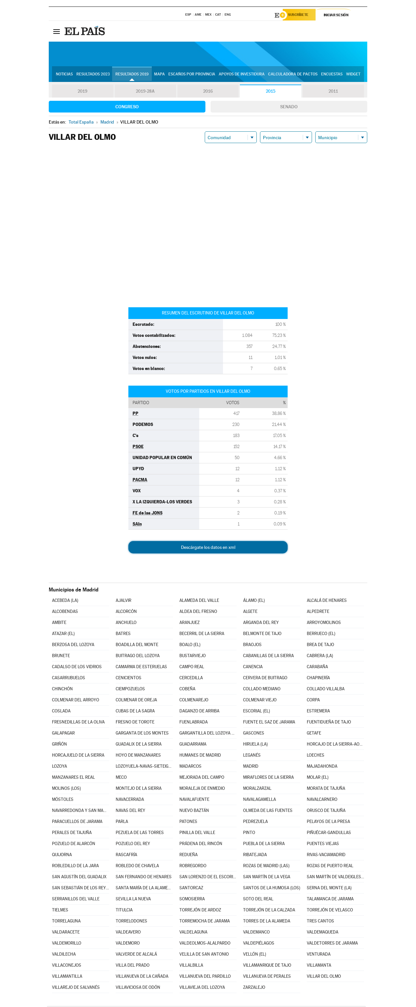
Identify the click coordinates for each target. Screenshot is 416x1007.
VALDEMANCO (256, 933)
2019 (82, 92)
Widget (353, 75)
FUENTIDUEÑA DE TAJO (329, 723)
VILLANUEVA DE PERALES (267, 977)
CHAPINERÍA (318, 678)
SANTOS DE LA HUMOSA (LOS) (271, 888)
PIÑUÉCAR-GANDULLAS (329, 833)
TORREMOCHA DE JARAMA (204, 922)
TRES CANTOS (320, 922)
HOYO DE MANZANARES (138, 756)
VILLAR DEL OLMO (324, 977)
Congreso (127, 107)
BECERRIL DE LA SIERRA (201, 634)
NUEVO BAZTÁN (194, 811)
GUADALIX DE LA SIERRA (139, 745)
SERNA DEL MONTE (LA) (329, 888)
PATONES (188, 822)
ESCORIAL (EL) (256, 711)
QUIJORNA (62, 855)
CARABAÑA (317, 667)
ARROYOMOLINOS (324, 623)
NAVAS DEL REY (130, 811)
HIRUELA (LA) (255, 745)
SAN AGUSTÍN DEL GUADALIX (79, 877)
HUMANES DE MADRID (200, 756)
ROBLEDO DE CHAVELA (137, 866)
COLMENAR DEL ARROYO (75, 700)
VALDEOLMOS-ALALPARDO (204, 944)
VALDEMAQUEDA (322, 933)
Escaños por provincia (191, 75)
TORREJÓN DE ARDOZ (200, 910)
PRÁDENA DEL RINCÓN (200, 844)
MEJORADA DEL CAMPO (201, 778)
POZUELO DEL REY (133, 844)
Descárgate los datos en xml (208, 548)
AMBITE (59, 623)
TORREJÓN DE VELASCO (330, 910)
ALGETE (250, 612)
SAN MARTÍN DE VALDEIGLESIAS (335, 877)
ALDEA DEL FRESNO (198, 612)
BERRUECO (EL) (321, 634)
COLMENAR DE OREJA (136, 700)
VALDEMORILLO (66, 944)
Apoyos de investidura (242, 75)
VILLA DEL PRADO (133, 966)
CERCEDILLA (191, 678)
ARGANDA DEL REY (261, 623)
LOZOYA (59, 767)
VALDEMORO (128, 944)
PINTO (249, 833)
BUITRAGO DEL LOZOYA (138, 656)
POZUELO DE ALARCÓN (73, 844)
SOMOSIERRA (192, 899)
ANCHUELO (126, 623)
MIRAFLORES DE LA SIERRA (268, 778)
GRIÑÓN (59, 745)
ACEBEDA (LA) (65, 601)
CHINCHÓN (62, 689)
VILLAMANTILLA (67, 977)
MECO (121, 778)
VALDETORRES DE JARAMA (332, 944)
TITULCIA (124, 910)
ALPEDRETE (318, 612)
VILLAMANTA (319, 966)
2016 (208, 92)
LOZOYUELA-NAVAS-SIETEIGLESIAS (144, 767)
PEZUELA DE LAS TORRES (140, 833)
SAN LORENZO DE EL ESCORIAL (208, 877)
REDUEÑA (188, 855)
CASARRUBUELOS (68, 678)
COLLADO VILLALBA (325, 689)
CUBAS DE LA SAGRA (135, 711)
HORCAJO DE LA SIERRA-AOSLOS (335, 745)
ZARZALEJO (254, 988)
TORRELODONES (131, 922)
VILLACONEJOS (66, 966)
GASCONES (253, 734)
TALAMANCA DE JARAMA (330, 899)
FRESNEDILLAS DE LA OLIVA (78, 723)
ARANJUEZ (189, 623)
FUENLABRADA (193, 723)
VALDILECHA (64, 955)
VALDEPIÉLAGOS (258, 944)
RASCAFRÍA (126, 855)
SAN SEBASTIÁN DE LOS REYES (80, 888)
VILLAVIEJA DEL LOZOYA (202, 988)
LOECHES (315, 756)
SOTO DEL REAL (258, 899)
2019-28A (145, 92)
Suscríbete (301, 15)
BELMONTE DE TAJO (262, 634)
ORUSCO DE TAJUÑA (326, 811)
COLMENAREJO (193, 700)
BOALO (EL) (190, 645)
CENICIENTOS (128, 678)
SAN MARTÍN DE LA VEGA (266, 877)
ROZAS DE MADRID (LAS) (266, 866)
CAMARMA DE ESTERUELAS (141, 667)
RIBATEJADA (255, 855)
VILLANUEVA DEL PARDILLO (205, 977)
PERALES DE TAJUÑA (72, 833)
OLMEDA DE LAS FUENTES (267, 811)
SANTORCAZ (191, 888)
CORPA (313, 700)
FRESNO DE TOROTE (135, 723)
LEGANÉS (252, 756)
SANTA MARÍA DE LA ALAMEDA (144, 888)
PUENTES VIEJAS (323, 844)
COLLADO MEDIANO (261, 689)
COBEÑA (187, 689)
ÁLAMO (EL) (254, 601)
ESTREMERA (318, 711)
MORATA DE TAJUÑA (326, 789)
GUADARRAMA (192, 745)
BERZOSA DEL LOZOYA (73, 645)
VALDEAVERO (128, 933)
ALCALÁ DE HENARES (327, 601)
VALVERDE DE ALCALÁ (136, 955)
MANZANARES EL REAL (73, 778)
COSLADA (61, 711)
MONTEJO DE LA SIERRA (139, 789)
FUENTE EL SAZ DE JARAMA (269, 723)
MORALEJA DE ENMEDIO (202, 789)
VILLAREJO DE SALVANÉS (76, 988)
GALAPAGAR (63, 734)
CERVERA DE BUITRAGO (265, 678)
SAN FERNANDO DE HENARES (144, 877)
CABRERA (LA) (320, 656)
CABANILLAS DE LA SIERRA (268, 656)
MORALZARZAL (257, 789)
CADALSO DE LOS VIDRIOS (77, 667)
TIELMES (60, 910)
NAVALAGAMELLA (259, 800)
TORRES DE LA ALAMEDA (266, 922)
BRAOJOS (252, 645)
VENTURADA (319, 955)
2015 (271, 92)
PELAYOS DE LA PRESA (328, 822)
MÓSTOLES (62, 800)
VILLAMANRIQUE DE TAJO (267, 966)
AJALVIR (123, 601)
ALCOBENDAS (65, 612)
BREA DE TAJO (320, 645)
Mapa (159, 75)
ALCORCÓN (126, 612)
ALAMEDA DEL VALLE (199, 601)
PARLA (122, 822)
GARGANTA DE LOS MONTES (142, 734)
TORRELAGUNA (66, 922)
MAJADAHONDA (322, 767)
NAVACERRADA (130, 800)
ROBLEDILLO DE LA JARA (75, 866)
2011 (333, 92)
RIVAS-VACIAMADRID (326, 855)
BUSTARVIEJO (192, 656)
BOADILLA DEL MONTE (137, 645)
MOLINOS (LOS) (66, 789)
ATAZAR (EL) (63, 634)
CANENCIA (253, 667)
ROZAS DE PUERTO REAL (330, 866)
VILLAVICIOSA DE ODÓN (138, 988)
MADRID (250, 767)
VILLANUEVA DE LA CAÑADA (142, 977)
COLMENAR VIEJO (260, 700)
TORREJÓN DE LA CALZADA (269, 910)
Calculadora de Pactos (293, 75)
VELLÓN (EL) (254, 955)
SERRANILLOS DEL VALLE (75, 899)
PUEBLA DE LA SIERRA (264, 844)
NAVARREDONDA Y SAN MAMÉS (80, 811)
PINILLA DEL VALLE (197, 833)
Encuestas (332, 75)
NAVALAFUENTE (194, 800)
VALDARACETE (66, 933)
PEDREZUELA (255, 822)
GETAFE (314, 734)
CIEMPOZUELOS (130, 689)
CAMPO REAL (191, 667)
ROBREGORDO (192, 866)
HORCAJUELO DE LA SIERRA (78, 756)
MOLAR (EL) (318, 778)
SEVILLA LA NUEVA (133, 899)
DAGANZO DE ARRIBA (199, 711)
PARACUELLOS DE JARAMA (77, 822)
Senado (289, 107)
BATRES (123, 634)
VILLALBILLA (191, 966)
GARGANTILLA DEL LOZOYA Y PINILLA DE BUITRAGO (208, 734)
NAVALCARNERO (322, 800)
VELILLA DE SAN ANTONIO (204, 955)
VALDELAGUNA (193, 933)
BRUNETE (61, 656)
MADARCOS (190, 767)
